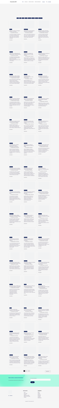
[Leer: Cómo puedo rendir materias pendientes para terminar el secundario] (29, 236)
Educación (29, 18)
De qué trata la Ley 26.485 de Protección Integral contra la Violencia (14, 243)
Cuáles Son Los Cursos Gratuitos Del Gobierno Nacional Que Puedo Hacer (14, 196)
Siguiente (48, 376)
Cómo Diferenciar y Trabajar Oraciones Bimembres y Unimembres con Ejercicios (14, 149)
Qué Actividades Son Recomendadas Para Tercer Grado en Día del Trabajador (43, 290)
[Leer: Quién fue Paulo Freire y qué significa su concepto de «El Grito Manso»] (43, 212)
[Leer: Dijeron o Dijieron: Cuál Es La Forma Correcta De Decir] (29, 212)
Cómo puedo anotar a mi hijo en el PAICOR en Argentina (43, 55)
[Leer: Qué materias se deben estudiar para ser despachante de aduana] (15, 71)
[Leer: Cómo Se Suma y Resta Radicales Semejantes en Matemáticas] (29, 24)
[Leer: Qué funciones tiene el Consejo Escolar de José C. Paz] (29, 331)
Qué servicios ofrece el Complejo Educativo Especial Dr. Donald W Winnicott (43, 315)
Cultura (22, 18)
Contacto (24, 399)
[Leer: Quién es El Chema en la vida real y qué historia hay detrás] (29, 283)
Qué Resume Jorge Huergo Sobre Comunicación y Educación (43, 338)
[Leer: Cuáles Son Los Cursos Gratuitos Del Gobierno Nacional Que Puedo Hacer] (15, 189)
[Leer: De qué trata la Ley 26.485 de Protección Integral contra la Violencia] (15, 236)
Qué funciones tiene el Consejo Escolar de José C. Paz (29, 338)
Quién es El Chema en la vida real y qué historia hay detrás (29, 290)
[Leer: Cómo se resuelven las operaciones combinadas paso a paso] (43, 165)
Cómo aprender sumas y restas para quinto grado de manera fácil (15, 267)
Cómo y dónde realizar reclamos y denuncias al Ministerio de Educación (28, 196)
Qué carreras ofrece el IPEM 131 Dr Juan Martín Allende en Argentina (14, 290)
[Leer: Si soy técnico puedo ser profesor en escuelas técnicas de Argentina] (15, 165)
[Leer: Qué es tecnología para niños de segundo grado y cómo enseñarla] (29, 354)
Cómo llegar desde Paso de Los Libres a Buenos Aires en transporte (43, 126)
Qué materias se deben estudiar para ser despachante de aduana (14, 79)
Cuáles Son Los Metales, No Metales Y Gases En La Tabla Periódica (29, 55)
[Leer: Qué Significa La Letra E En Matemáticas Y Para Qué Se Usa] (43, 71)
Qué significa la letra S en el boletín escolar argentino (29, 172)
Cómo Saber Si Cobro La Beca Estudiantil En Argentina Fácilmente (43, 362)
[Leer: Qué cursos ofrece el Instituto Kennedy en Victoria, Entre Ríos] (43, 189)
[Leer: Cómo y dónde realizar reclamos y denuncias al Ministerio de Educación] (29, 189)
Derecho (25, 18)
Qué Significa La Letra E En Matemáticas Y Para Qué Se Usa (43, 79)
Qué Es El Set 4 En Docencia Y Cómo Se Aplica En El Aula (14, 362)
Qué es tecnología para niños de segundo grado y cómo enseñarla (29, 362)
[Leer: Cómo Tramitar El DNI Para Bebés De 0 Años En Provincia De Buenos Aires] (43, 259)
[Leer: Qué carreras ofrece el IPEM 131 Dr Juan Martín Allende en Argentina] (15, 283)
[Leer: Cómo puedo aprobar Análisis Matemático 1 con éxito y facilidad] (15, 212)
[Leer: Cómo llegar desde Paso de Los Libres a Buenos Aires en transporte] (43, 118)
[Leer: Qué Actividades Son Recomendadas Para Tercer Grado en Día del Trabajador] (43, 283)
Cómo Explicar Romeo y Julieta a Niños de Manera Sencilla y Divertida (43, 102)
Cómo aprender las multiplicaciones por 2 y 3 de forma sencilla (29, 79)
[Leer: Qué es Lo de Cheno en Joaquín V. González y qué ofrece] (15, 24)
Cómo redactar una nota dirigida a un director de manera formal (42, 243)
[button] (46, 1)
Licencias (37, 18)
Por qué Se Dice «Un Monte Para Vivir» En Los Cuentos (29, 315)
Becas (19, 18)
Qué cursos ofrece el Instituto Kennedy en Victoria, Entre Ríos (43, 196)
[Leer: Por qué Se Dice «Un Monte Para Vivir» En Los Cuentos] (29, 307)
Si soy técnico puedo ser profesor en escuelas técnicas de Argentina (14, 173)
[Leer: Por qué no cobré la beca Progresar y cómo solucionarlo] (15, 307)
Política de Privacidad (26, 401)
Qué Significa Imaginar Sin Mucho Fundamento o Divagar (29, 267)
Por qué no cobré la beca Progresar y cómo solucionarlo (14, 315)
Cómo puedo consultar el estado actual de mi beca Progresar (13, 126)
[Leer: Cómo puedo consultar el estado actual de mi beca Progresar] (15, 118)
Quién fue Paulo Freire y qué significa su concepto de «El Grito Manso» (43, 220)
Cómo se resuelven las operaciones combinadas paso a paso (43, 173)
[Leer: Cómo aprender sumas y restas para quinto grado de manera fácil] (15, 259)
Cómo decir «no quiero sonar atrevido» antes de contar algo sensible (29, 126)
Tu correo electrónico (40, 384)
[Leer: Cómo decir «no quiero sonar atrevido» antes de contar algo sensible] (29, 118)
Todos (16, 18)
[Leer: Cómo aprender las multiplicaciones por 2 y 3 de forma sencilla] (29, 71)
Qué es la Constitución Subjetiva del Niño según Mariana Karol (13, 102)
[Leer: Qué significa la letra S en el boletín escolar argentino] (29, 165)
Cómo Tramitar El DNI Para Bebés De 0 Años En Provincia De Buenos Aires (43, 267)
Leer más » (11, 40)
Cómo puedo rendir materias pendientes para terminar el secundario (29, 243)
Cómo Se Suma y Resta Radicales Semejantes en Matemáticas (28, 31)
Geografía (33, 18)
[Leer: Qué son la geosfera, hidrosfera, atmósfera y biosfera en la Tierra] (43, 24)
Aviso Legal (24, 398)
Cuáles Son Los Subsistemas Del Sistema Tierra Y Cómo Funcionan (14, 55)
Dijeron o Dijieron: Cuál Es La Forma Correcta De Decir (29, 220)
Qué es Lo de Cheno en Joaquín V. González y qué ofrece (14, 31)
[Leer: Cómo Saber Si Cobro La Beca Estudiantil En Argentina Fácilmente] (43, 354)
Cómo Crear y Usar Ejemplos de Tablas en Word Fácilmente (29, 102)
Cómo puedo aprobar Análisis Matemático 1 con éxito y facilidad (14, 220)
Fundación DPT (13, 1)
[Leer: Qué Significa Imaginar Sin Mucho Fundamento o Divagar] (29, 259)
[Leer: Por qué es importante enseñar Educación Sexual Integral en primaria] (15, 331)
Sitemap (24, 402)
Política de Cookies (26, 400)
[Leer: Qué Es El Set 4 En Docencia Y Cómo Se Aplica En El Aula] (15, 354)
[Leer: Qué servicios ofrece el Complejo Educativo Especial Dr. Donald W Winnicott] (43, 307)
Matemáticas (42, 18)
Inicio (24, 397)
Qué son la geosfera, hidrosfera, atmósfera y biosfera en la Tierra (42, 31)
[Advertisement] (29, 9)
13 (29, 376)
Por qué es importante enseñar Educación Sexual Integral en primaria (15, 338)
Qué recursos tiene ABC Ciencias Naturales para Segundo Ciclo (42, 149)
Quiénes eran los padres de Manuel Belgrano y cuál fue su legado (29, 149)
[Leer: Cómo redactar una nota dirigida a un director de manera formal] (43, 236)
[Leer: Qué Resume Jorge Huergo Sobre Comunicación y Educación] (43, 331)
